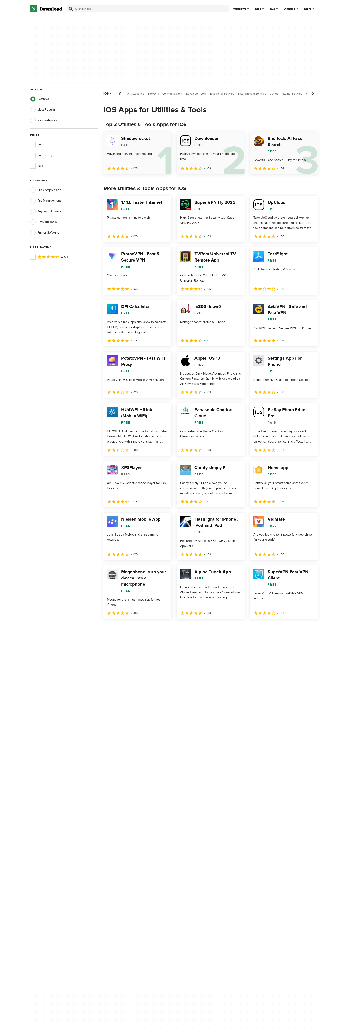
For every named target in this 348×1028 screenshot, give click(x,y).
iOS (272, 8)
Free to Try (41, 155)
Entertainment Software (252, 93)
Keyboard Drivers (45, 211)
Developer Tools (196, 93)
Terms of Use (200, 844)
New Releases (43, 120)
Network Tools (43, 222)
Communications (172, 93)
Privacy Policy (200, 836)
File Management (45, 200)
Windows (239, 8)
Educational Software (221, 93)
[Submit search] (71, 8)
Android (289, 8)
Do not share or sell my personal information (207, 861)
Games (274, 93)
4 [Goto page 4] (142, 628)
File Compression (45, 190)
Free (37, 144)
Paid (36, 166)
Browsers (153, 93)
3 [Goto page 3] (131, 628)
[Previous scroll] (120, 93)
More (309, 9)
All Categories (135, 93)
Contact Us (118, 852)
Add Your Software (123, 844)
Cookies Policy (201, 852)
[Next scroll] (312, 93)
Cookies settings (202, 872)
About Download (122, 836)
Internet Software (292, 93)
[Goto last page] (310, 628)
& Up (49, 257)
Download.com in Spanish (128, 859)
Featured (40, 99)
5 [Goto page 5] (154, 628)
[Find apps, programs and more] (148, 8)
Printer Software (44, 232)
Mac (258, 8)
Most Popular (42, 109)
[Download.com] (46, 8)
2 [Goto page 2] (119, 628)
